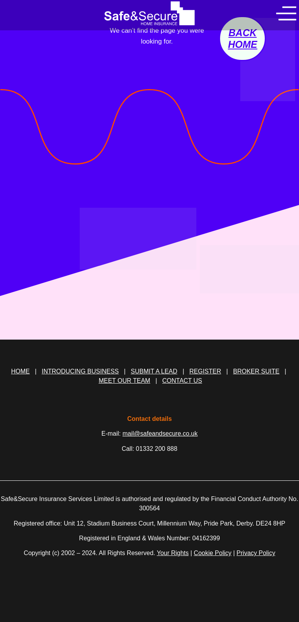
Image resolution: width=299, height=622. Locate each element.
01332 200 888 (156, 448)
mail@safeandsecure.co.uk (160, 433)
